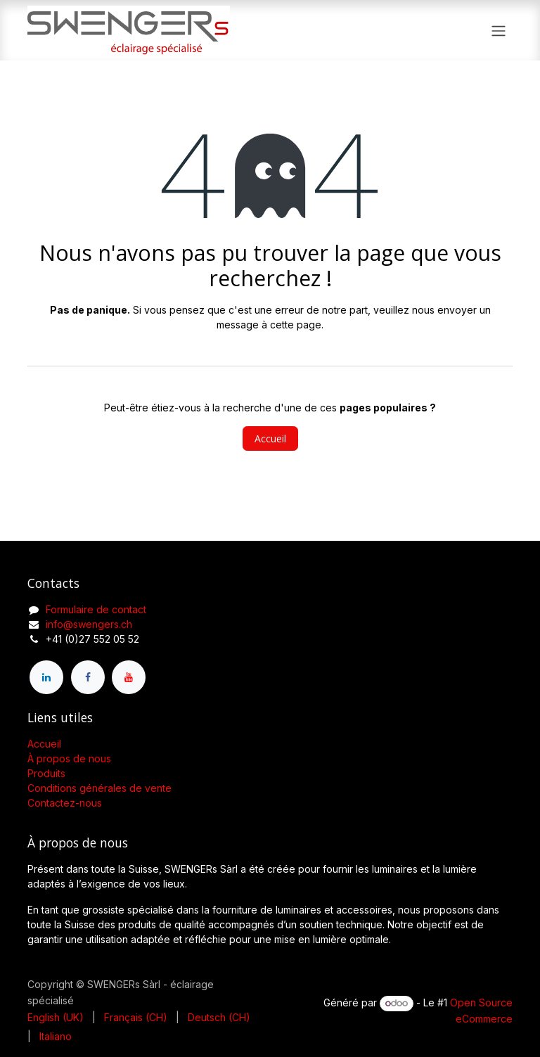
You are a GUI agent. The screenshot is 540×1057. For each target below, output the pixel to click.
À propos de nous (69, 758)
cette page (295, 325)
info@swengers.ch (89, 624)
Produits (46, 773)
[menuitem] (55, 1017)
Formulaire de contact (96, 609)
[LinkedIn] (46, 677)
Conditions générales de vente (99, 788)
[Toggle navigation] (498, 30)
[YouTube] (129, 677)
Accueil (270, 438)
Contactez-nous (64, 803)
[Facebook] (88, 677)
